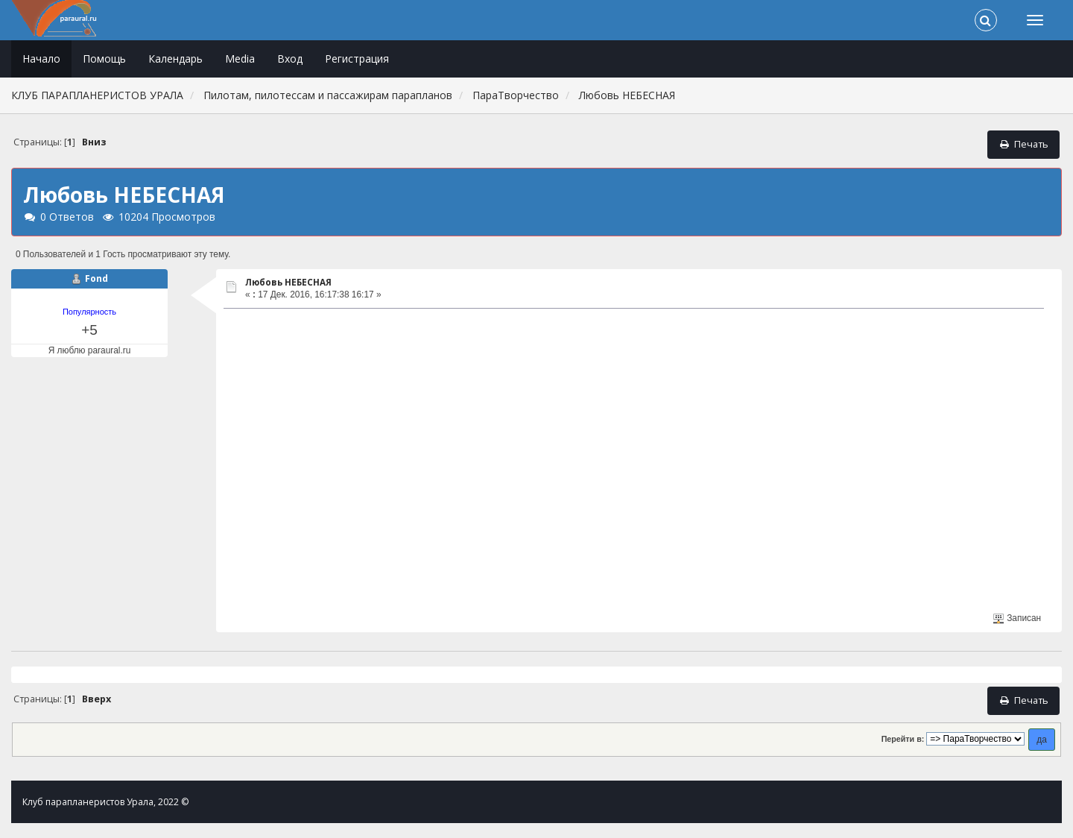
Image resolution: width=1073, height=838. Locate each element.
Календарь (175, 58)
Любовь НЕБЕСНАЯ (288, 282)
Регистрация (357, 58)
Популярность (89, 311)
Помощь (104, 58)
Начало (41, 58)
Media (240, 58)
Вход (290, 58)
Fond (96, 278)
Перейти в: (903, 738)
